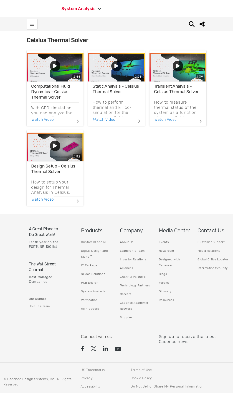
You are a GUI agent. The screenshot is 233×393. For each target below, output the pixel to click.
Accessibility (91, 386)
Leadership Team (132, 250)
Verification (89, 300)
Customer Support (211, 242)
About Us (127, 242)
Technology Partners (135, 285)
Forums (164, 282)
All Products (90, 308)
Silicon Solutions (93, 274)
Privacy (87, 378)
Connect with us (96, 336)
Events (164, 242)
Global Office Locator (213, 259)
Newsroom (166, 250)
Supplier (126, 317)
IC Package (89, 265)
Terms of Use (141, 370)
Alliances (126, 268)
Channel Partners (133, 276)
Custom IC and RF (94, 242)
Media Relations (209, 250)
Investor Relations (133, 259)
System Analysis (93, 291)
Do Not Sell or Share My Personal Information (167, 386)
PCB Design (89, 282)
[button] (82, 349)
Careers (126, 294)
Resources (166, 300)
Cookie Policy (141, 378)
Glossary (165, 291)
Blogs (163, 274)
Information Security (213, 268)
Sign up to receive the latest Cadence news (187, 339)
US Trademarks (93, 370)
